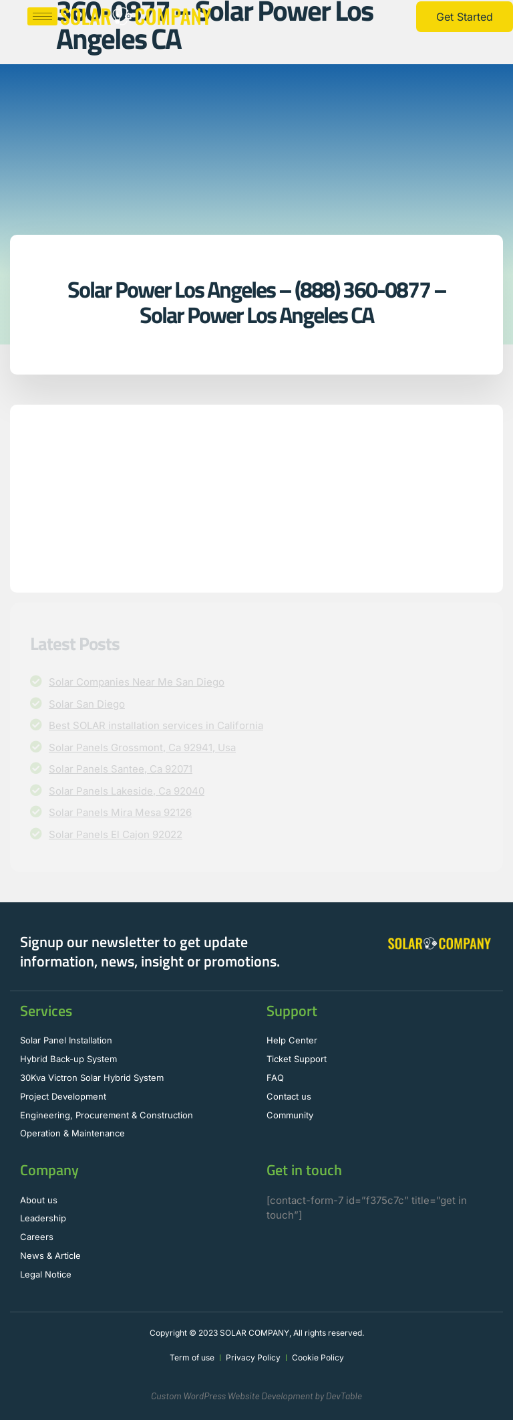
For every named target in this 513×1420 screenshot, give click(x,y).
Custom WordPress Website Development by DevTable (256, 1395)
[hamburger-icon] (42, 16)
